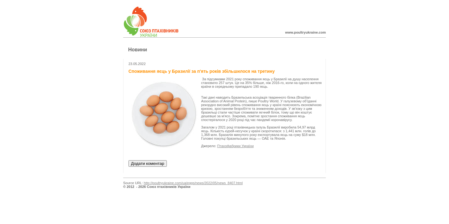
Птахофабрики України (235, 146)
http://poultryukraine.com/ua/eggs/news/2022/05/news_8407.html (193, 183)
